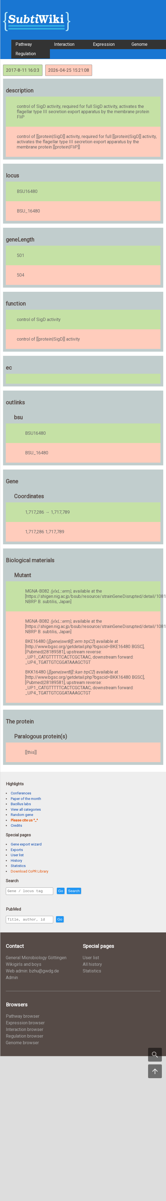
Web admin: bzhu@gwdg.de (32, 972)
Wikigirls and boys (23, 966)
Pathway (23, 44)
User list (17, 855)
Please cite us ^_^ (24, 820)
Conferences (21, 793)
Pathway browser (22, 1017)
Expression (104, 44)
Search (86, 891)
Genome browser (22, 1044)
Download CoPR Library (29, 871)
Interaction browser (24, 1031)
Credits (16, 825)
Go (72, 891)
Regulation (25, 53)
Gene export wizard (26, 844)
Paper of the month (26, 799)
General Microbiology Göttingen (36, 959)
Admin (12, 979)
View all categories (26, 809)
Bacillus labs (21, 804)
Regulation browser (24, 1037)
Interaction (64, 44)
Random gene (22, 815)
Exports (17, 850)
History (16, 860)
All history (92, 966)
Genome (140, 44)
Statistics (18, 866)
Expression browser (25, 1024)
